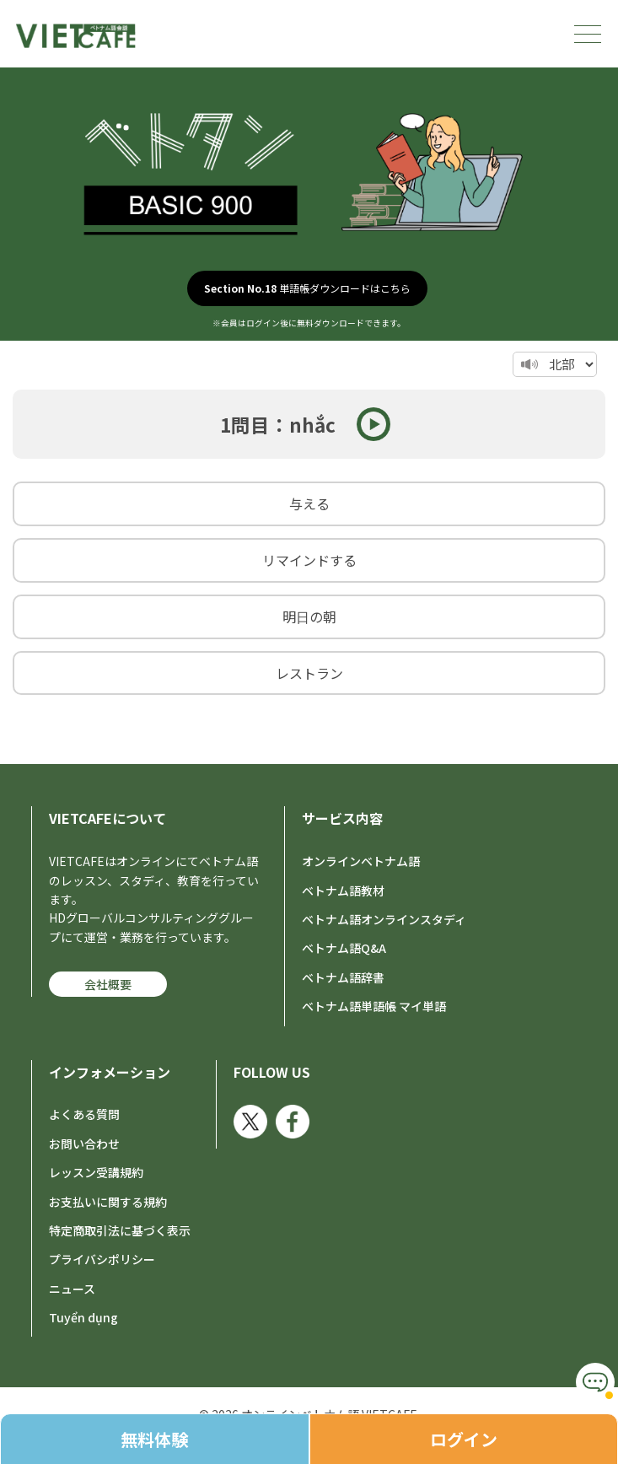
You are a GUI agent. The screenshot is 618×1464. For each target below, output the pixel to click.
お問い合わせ (84, 1143)
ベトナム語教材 (343, 890)
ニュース (72, 1288)
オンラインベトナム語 (361, 861)
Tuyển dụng (83, 1317)
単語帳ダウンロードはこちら (307, 288)
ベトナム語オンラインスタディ (384, 919)
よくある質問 (84, 1114)
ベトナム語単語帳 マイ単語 (374, 1006)
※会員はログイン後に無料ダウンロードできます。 (309, 323)
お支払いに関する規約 (108, 1201)
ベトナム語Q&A (344, 947)
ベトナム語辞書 (343, 977)
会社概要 (108, 984)
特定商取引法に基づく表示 (120, 1230)
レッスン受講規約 (96, 1172)
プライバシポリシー (102, 1259)
